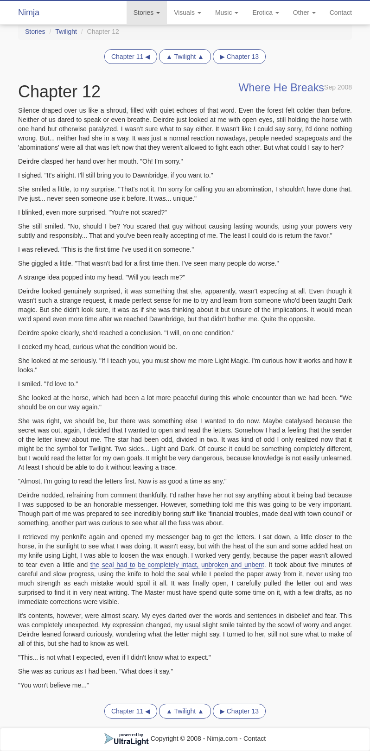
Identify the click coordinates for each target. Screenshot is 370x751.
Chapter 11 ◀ (130, 56)
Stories (147, 12)
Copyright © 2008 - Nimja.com (172, 738)
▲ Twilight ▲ (185, 56)
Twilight (66, 31)
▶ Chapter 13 (239, 56)
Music (226, 12)
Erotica (265, 12)
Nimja (28, 12)
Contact (341, 12)
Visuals (187, 12)
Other (304, 12)
